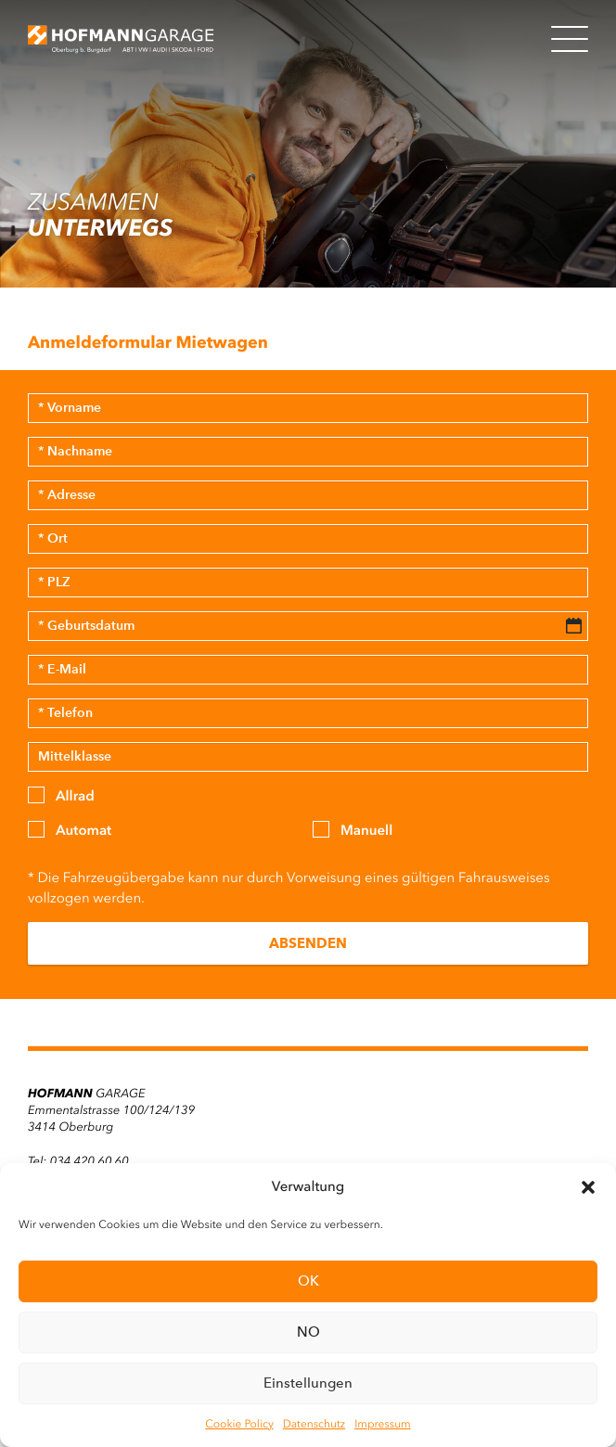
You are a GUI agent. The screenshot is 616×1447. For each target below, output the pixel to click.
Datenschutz (314, 1423)
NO (308, 1332)
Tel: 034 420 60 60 (78, 1162)
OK (308, 1281)
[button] (588, 1187)
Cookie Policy (239, 1423)
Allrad (75, 796)
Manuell (366, 830)
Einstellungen (308, 1383)
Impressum (382, 1423)
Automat (83, 830)
